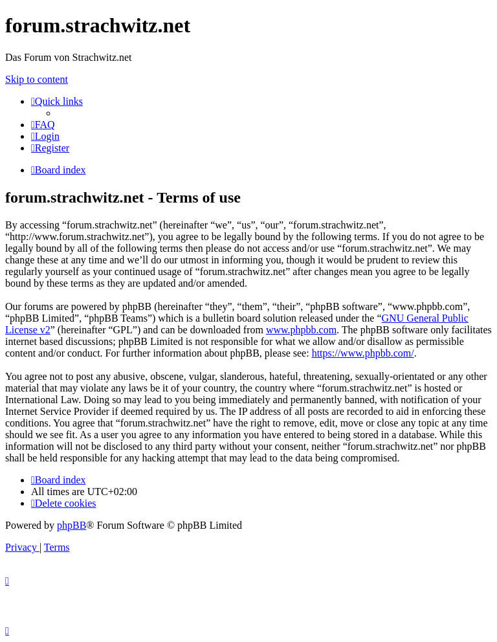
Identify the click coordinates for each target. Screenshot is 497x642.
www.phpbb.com (301, 329)
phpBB (71, 525)
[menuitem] (43, 124)
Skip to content (36, 79)
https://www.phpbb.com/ (363, 353)
